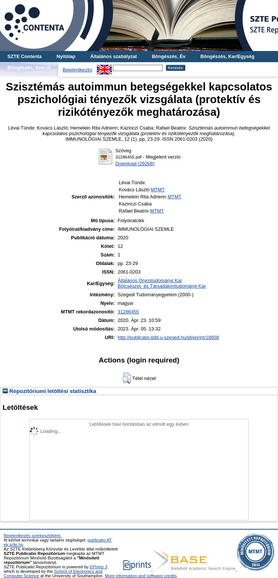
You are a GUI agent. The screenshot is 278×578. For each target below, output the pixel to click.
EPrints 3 (98, 567)
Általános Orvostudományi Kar (150, 280)
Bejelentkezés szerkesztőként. (32, 535)
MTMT (158, 189)
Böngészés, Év (168, 56)
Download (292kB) (134, 163)
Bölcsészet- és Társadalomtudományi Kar (162, 286)
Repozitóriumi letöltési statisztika (49, 391)
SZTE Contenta (24, 56)
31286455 (128, 311)
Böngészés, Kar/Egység (227, 56)
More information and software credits (141, 576)
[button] (126, 378)
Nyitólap (66, 56)
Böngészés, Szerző (29, 67)
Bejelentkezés (77, 70)
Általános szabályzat (113, 56)
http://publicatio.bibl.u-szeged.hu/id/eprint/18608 (168, 337)
